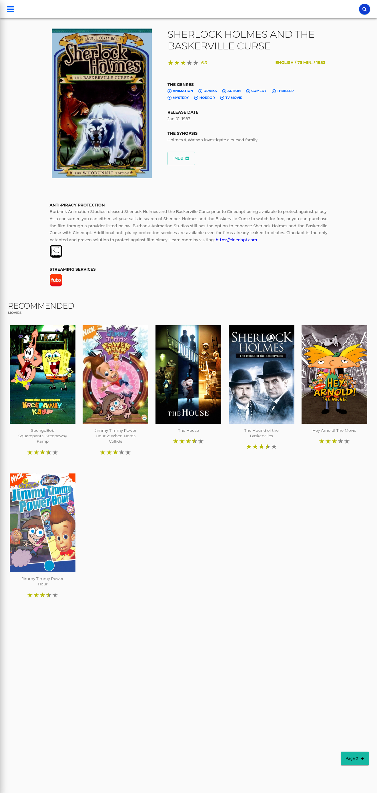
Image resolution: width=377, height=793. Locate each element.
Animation (180, 91)
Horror (204, 98)
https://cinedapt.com (236, 240)
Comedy (256, 91)
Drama (207, 91)
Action (231, 91)
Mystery (178, 98)
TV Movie (231, 98)
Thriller (283, 91)
